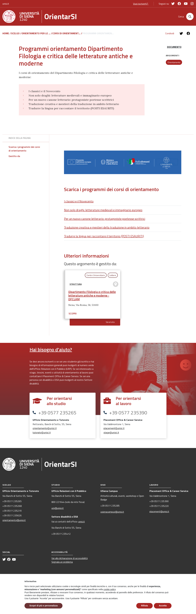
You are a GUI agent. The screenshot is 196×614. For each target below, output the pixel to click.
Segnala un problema (62, 563)
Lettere (112, 276)
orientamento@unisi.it (45, 429)
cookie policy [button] (110, 589)
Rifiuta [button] (144, 605)
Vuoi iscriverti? (141, 4)
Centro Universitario (96, 276)
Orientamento (174, 63)
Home (6, 35)
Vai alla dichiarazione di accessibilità (69, 559)
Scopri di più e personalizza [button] (43, 605)
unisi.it (5, 4)
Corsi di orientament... (66, 35)
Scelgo (15, 35)
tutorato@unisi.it (42, 434)
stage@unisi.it (111, 434)
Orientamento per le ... (36, 35)
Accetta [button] (163, 605)
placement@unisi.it (114, 429)
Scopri (73, 315)
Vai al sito (110, 323)
